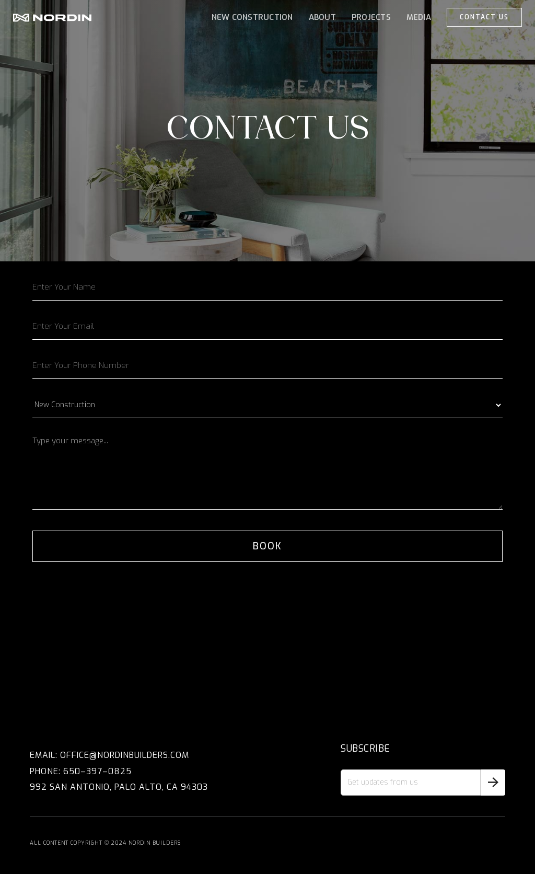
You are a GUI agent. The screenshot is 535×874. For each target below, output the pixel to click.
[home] (52, 17)
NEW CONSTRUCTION (252, 17)
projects (371, 17)
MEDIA (418, 17)
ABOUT (322, 17)
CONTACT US (484, 17)
